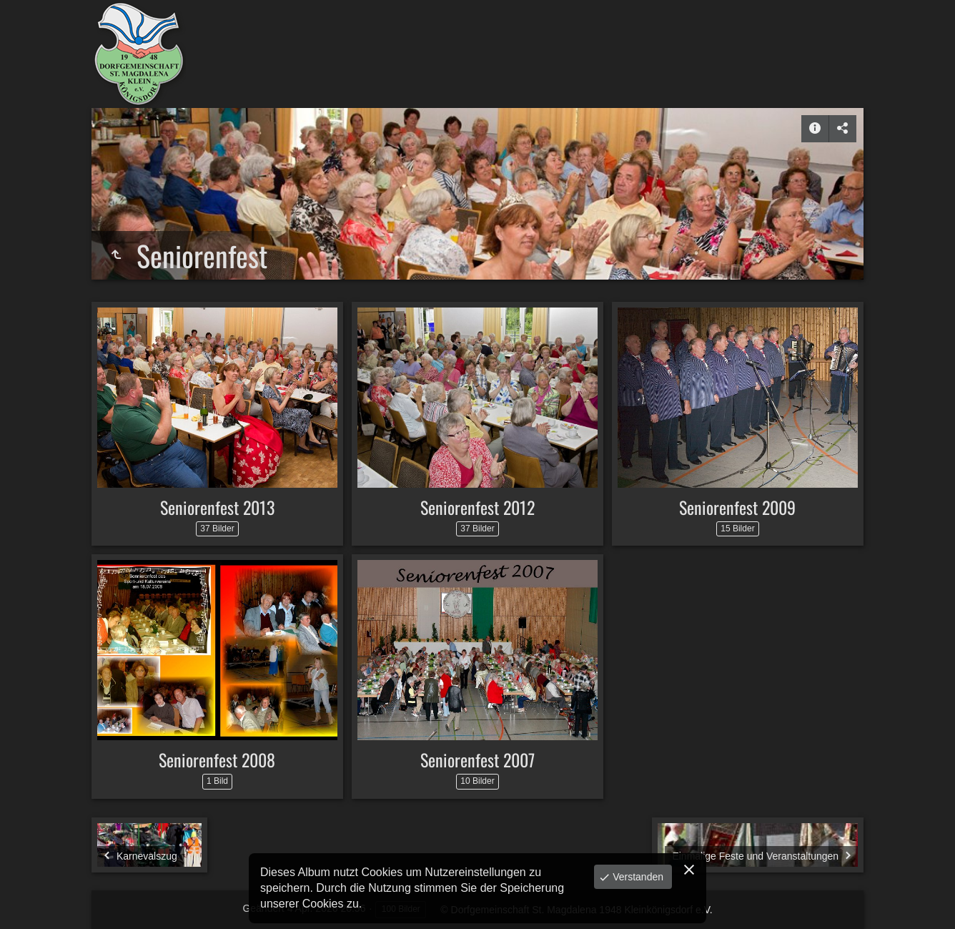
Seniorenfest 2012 (477, 507)
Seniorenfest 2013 (217, 507)
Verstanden (636, 877)
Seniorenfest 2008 (217, 759)
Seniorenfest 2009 (737, 507)
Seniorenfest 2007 (477, 759)
